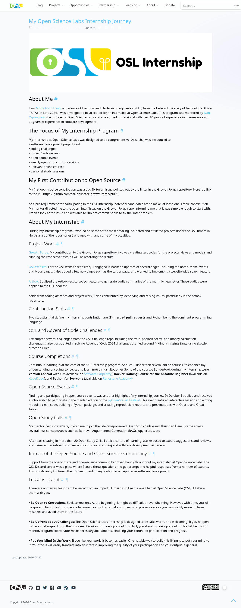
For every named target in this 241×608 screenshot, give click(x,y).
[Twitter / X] (45, 587)
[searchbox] (211, 5)
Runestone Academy (117, 378)
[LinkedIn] (38, 587)
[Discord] (59, 587)
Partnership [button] (107, 5)
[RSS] (66, 587)
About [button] (151, 5)
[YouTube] (73, 587)
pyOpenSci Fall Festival (124, 400)
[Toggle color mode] (226, 587)
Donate (169, 5)
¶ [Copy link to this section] (61, 243)
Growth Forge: (39, 252)
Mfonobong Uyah (48, 108)
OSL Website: (38, 267)
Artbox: (34, 281)
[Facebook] (52, 587)
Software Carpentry (97, 374)
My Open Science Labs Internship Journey (80, 21)
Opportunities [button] (80, 5)
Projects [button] (55, 5)
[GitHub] (31, 587)
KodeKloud (36, 378)
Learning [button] (131, 5)
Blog (39, 5)
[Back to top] (233, 600)
